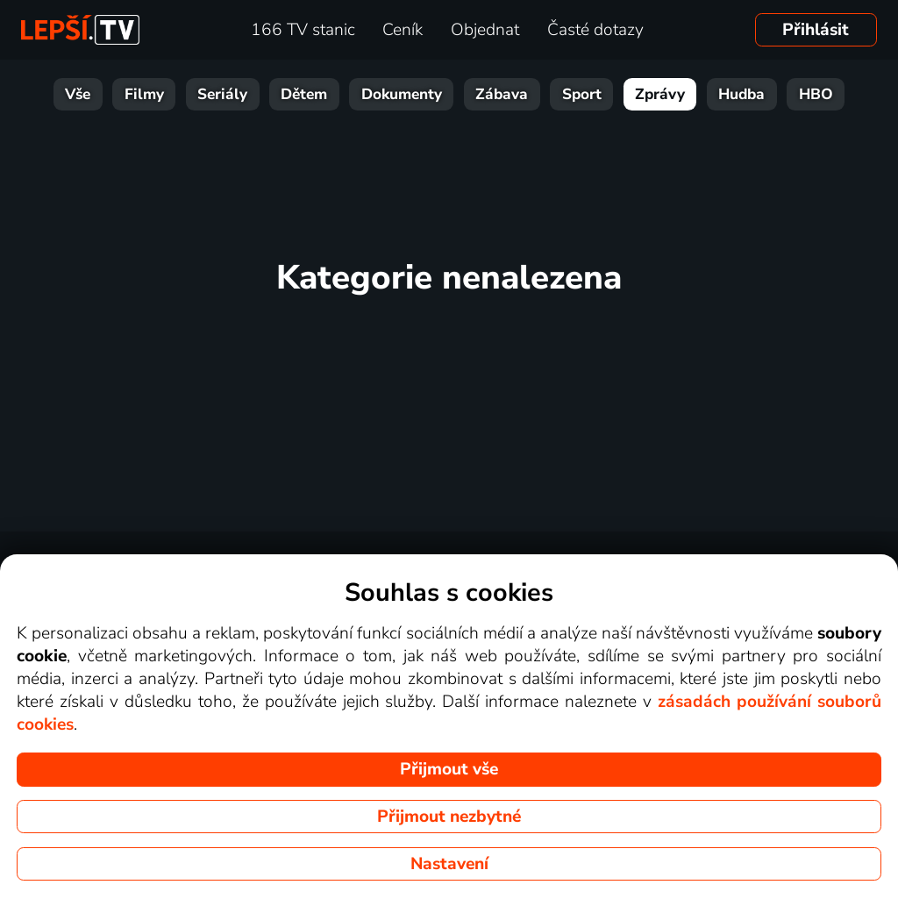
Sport (582, 94)
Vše (77, 94)
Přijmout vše (449, 769)
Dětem (304, 94)
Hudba (741, 94)
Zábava (501, 94)
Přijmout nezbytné (449, 816)
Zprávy (660, 94)
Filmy (144, 94)
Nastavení (449, 863)
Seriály (222, 94)
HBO (816, 94)
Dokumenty (401, 94)
